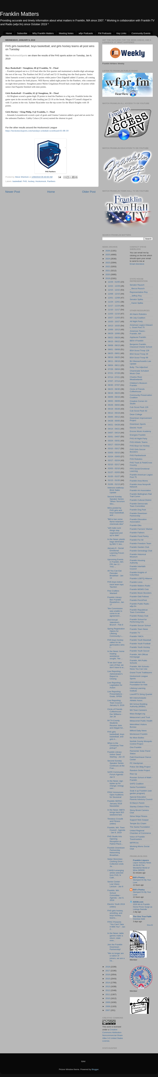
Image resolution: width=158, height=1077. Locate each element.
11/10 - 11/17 (114, 309)
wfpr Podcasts (86, 33)
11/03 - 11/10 (114, 314)
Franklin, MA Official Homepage (139, 655)
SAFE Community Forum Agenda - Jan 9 (115, 774)
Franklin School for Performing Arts (138, 620)
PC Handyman (136, 763)
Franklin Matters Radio (140, 586)
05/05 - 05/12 (114, 417)
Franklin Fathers (137, 532)
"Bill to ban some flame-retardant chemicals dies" (115, 521)
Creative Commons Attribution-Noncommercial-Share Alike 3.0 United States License (112, 1035)
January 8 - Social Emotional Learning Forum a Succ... (115, 552)
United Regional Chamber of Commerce (140, 831)
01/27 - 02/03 (114, 472)
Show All (150, 925)
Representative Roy (139, 292)
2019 (108, 278)
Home (9, 33)
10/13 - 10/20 (114, 325)
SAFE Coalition (137, 784)
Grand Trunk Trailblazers (141, 672)
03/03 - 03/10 (114, 452)
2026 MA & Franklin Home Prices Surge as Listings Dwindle (142, 906)
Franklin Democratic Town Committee (139, 505)
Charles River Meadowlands (136, 378)
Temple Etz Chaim (138, 823)
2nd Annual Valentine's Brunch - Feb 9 (115, 622)
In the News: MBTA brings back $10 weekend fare (116, 812)
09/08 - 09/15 (114, 345)
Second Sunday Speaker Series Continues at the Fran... (115, 764)
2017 (108, 970)
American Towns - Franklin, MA (138, 332)
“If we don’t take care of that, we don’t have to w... (116, 665)
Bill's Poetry (139, 877)
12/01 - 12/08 (114, 298)
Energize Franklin (138, 435)
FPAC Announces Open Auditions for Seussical (115, 794)
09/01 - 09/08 (114, 349)
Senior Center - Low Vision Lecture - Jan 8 (115, 884)
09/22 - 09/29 (114, 337)
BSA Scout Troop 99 (139, 357)
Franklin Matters (19, 14)
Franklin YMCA (137, 636)
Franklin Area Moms (139, 481)
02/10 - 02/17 (114, 464)
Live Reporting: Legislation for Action (114, 685)
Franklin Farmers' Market (141, 529)
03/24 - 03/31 (114, 441)
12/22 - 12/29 (114, 286)
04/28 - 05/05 (114, 421)
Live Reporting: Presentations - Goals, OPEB (115, 693)
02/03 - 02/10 (114, 468)
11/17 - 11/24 (114, 306)
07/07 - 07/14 (114, 381)
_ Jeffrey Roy (136, 296)
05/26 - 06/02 (114, 405)
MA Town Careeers (138, 710)
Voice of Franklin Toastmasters (137, 838)
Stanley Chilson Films (139, 806)
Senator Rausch (137, 285)
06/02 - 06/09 (114, 401)
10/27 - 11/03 (114, 317)
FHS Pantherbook (138, 455)
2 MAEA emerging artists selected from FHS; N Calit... (115, 874)
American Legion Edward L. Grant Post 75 (141, 326)
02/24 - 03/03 (114, 456)
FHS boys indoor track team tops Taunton (115, 584)
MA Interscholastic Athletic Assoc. (138, 699)
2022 (108, 266)
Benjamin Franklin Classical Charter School (141, 345)
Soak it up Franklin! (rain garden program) (141, 792)
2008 (108, 1006)
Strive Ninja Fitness (138, 816)
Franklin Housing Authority (137, 561)
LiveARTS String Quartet (141, 694)
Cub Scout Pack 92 (138, 411)
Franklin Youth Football (140, 643)
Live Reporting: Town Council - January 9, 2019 (115, 702)
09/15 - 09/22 (114, 341)
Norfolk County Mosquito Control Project (141, 742)
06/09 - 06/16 (114, 397)
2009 (108, 1002)
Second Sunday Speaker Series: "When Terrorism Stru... (116, 500)
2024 (108, 259)
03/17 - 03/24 (114, 444)
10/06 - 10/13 (114, 329)
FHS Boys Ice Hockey (140, 446)
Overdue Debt (139, 919)
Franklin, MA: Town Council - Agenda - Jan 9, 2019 (116, 829)
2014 (108, 982)
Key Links (121, 33)
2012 (108, 990)
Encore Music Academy (140, 431)
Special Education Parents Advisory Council (141, 798)
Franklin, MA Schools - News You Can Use (140, 667)
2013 (108, 986)
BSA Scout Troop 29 (139, 354)
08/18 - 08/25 (114, 357)
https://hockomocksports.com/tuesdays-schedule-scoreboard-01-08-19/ (37, 131)
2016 (108, 974)
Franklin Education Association (138, 520)
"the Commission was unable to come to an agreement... (115, 612)
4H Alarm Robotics (138, 314)
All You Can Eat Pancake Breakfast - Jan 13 (115, 574)
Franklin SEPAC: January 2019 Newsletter (114, 803)
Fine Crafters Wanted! (113, 592)
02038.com (138, 902)
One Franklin (135, 747)
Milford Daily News (138, 730)
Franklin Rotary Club (139, 616)
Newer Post (12, 191)
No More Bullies (137, 738)
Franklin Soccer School (140, 625)
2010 (108, 998)
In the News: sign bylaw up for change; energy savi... (115, 784)
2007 (108, 1010)
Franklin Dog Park (138, 510)
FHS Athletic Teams (139, 442)
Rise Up (133, 774)
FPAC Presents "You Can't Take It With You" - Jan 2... (116, 925)
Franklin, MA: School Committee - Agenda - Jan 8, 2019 (115, 895)
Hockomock (40, 181)
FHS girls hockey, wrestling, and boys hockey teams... (115, 914)
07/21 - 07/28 (114, 373)
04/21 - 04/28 (114, 425)
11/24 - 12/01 (114, 302)
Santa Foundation (138, 787)
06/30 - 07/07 (114, 385)
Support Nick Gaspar (139, 820)
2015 (108, 978)
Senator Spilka (136, 299)
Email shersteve (137, 264)
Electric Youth (136, 428)
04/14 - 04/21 (114, 429)
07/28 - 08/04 (114, 369)
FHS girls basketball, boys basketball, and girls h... (115, 735)
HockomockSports (18, 55)
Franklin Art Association (140, 490)
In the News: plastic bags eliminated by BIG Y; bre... (116, 541)
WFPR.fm (134, 843)
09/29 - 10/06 (114, 333)
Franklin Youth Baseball (140, 640)
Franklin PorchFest (138, 600)
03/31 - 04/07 (114, 436)
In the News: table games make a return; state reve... (115, 937)
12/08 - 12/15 (114, 294)
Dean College (136, 414)
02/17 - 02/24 (114, 460)
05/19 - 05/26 (114, 409)
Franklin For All (136, 540)
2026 (108, 251)
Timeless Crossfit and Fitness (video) (115, 821)
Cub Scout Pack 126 (139, 407)
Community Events (141, 33)
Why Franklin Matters (43, 33)
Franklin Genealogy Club (141, 551)
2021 (108, 270)
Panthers (51, 181)
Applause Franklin (138, 337)
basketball (17, 181)
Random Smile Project (140, 770)
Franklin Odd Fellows (139, 596)
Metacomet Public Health (141, 721)
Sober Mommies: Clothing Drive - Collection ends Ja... (115, 863)
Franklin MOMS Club (139, 589)
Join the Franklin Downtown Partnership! (114, 946)
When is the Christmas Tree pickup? (115, 745)
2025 (108, 254)
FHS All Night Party (138, 438)
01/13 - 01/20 (114, 480)
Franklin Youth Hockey (140, 647)
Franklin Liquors (141, 860)
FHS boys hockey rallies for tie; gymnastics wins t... (115, 643)
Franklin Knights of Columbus (138, 573)
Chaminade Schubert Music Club (139, 372)
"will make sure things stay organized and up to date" (115, 531)
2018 (108, 967)
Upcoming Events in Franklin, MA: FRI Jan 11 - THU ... (115, 563)
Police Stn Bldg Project (140, 767)
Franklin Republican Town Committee (139, 611)
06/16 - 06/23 (114, 393)
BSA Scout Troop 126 (139, 350)
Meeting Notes (66, 33)
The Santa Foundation (140, 827)
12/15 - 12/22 (114, 290)
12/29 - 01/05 (114, 282)
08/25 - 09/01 (114, 353)
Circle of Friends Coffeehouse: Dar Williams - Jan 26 (114, 713)
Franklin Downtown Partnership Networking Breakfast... (116, 851)
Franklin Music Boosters (141, 593)
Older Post (89, 191)
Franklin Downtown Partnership (138, 514)
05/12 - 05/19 (114, 413)
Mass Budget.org (137, 714)
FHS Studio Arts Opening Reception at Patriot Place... (115, 840)
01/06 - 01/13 (114, 484)
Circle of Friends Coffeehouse (137, 390)
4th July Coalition (137, 318)
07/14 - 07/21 (114, 377)
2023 (108, 262)
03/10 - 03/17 (114, 448)
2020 (108, 274)
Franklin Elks (135, 525)
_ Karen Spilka (136, 303)
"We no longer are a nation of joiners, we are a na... (116, 957)
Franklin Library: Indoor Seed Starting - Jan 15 (116, 754)
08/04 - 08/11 (114, 365)
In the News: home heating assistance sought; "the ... (115, 655)
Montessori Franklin (139, 734)
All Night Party (136, 321)
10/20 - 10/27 (114, 321)
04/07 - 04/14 (114, 433)
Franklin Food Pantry (139, 536)
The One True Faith (142, 916)
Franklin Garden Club (139, 547)
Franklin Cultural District (140, 500)
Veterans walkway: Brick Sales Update (115, 490)
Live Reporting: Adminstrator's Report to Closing (115, 675)
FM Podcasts (104, 33)
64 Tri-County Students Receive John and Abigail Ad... (115, 724)
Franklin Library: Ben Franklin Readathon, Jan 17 (115, 601)
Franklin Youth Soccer (140, 651)
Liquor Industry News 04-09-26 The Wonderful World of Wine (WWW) (142, 866)
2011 (108, 994)
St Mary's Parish (137, 803)
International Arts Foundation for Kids (138, 683)
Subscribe (22, 33)
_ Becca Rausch (137, 288)
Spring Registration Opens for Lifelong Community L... (116, 632)
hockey (31, 181)
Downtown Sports (138, 424)
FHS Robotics (136, 459)
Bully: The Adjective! (139, 367)
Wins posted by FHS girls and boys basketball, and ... (115, 511)
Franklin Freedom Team (140, 543)
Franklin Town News (139, 629)
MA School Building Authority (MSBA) (138, 705)
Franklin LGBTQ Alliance (141, 578)
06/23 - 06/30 (114, 389)
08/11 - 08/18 (114, 361)
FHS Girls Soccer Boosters (138, 450)
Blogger (95, 1069)
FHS (25, 181)
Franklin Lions (136, 582)
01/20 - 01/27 (114, 476)
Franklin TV (135, 633)
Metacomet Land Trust (140, 717)
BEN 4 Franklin (137, 341)
